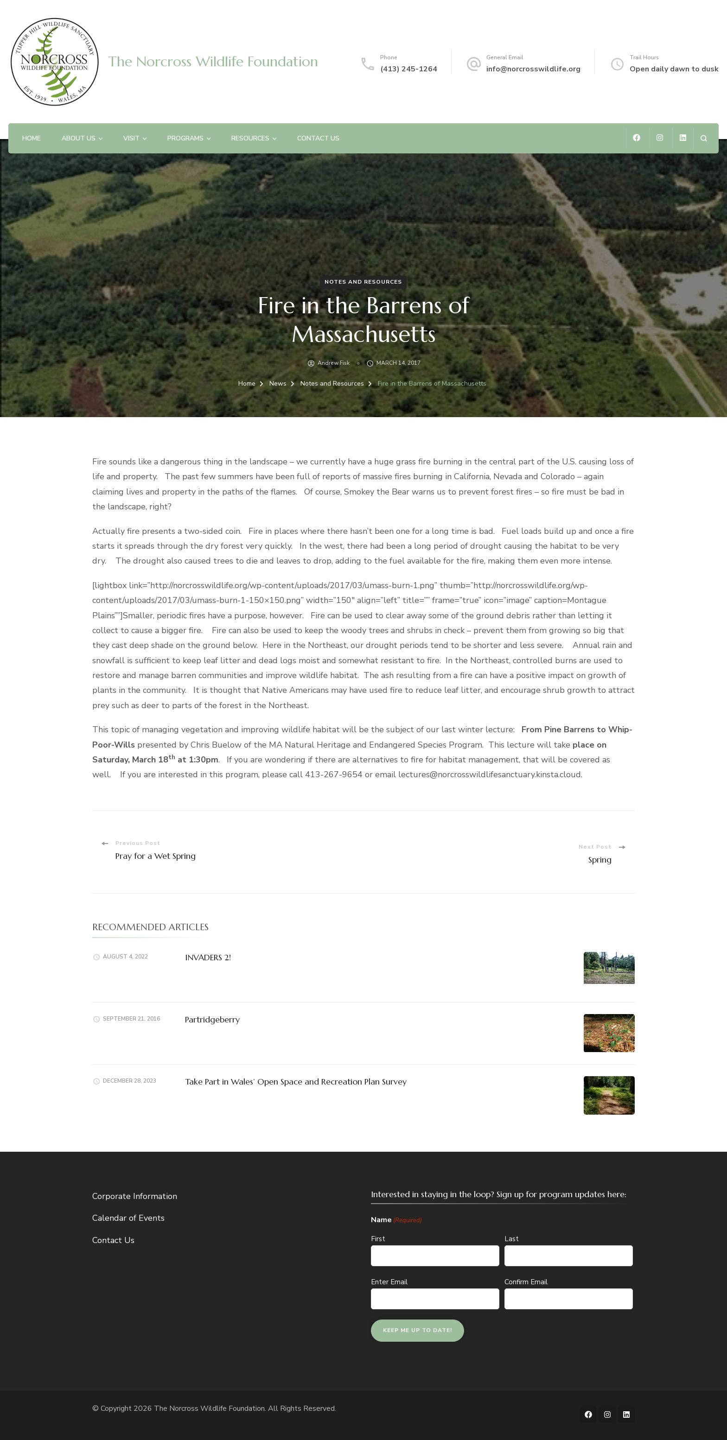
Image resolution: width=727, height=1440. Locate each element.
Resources (250, 138)
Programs (185, 138)
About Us (79, 138)
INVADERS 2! (208, 957)
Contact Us (318, 138)
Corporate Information (134, 1196)
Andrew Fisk (334, 363)
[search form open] (703, 138)
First (378, 1238)
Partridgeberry (212, 1019)
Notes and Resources (363, 281)
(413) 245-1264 (408, 69)
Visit (131, 138)
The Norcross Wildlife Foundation (213, 61)
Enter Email (389, 1282)
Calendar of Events (128, 1218)
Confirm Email (526, 1282)
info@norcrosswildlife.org (533, 69)
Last (511, 1238)
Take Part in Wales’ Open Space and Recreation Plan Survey (296, 1081)
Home (31, 138)
